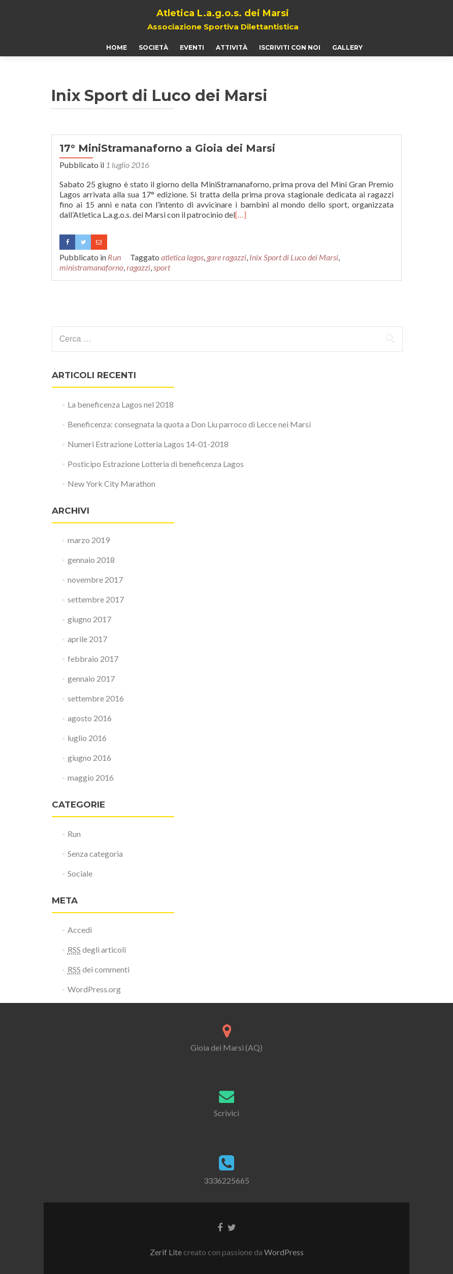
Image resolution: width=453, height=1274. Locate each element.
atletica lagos (182, 257)
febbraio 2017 (93, 658)
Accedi (80, 929)
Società (153, 47)
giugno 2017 (89, 619)
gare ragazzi (226, 257)
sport (161, 267)
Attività (231, 47)
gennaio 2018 (91, 559)
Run (114, 257)
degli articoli (97, 950)
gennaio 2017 (91, 678)
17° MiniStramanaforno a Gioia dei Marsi (167, 148)
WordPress (284, 1252)
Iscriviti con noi (289, 47)
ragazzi (138, 267)
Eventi (192, 47)
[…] (240, 214)
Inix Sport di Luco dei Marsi (293, 257)
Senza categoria (95, 853)
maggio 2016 (91, 777)
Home (116, 47)
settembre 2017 (96, 599)
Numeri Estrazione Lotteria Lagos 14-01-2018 (148, 444)
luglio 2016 (87, 738)
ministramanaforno (91, 267)
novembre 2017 (95, 579)
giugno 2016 (89, 757)
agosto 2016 (90, 718)
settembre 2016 (96, 698)
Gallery (347, 47)
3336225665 (226, 1180)
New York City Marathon (111, 483)
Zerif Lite (166, 1252)
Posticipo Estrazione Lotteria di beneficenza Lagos (156, 463)
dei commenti (99, 969)
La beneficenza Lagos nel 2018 (121, 404)
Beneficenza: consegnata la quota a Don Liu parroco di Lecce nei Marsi (189, 424)
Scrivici (226, 1113)
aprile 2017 (87, 639)
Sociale (80, 873)
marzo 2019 (89, 540)
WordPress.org (94, 989)
